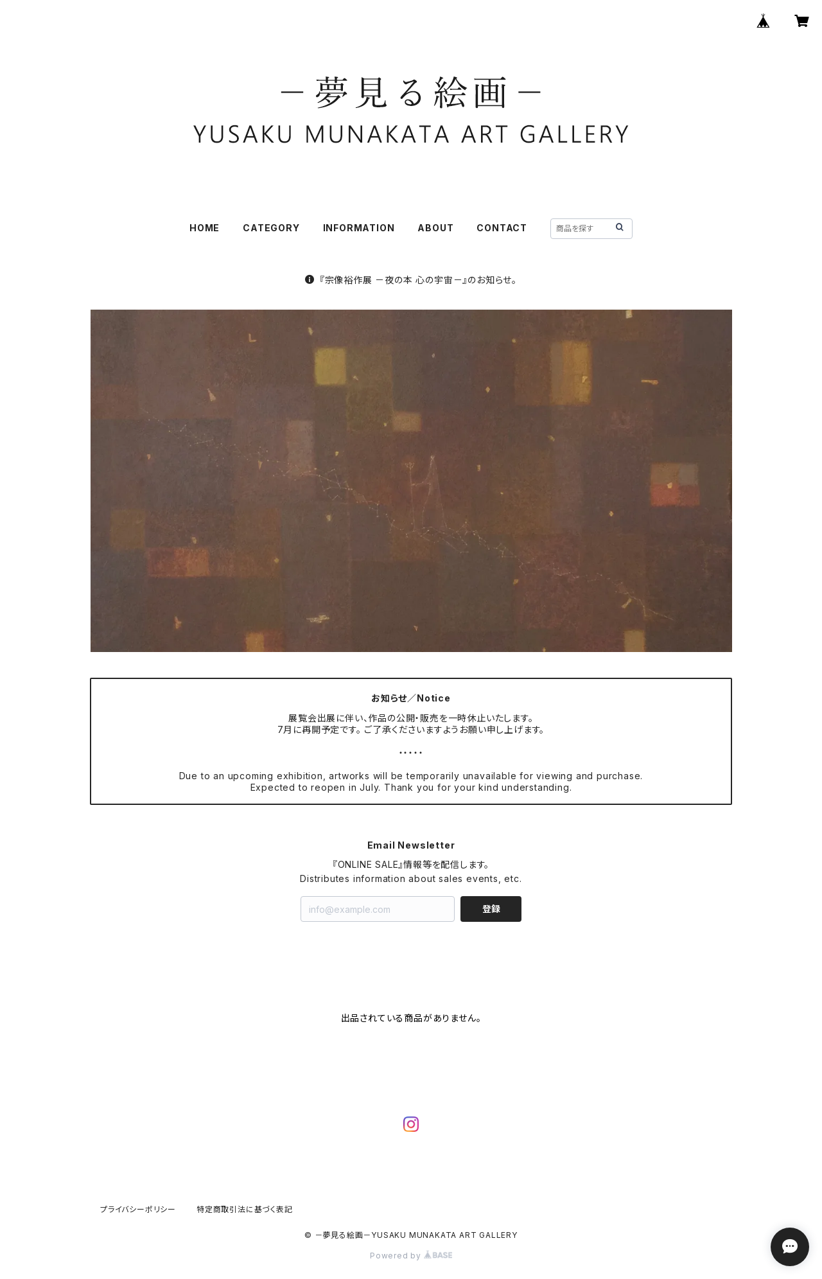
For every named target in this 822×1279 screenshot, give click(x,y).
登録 (491, 908)
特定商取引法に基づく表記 (245, 1209)
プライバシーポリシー (138, 1209)
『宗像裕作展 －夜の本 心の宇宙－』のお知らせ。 (411, 279)
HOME (204, 227)
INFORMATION (359, 227)
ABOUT (435, 227)
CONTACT (502, 227)
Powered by (411, 1255)
